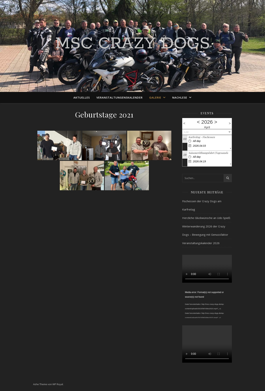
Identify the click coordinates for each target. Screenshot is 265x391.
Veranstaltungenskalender (119, 97)
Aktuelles (81, 97)
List (186, 131)
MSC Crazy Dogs (132, 44)
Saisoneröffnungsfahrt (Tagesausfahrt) (210, 153)
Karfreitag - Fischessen (201, 137)
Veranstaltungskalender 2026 (201, 243)
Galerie (155, 97)
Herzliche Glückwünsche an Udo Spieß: (206, 218)
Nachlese (179, 97)
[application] (207, 304)
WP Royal (57, 384)
